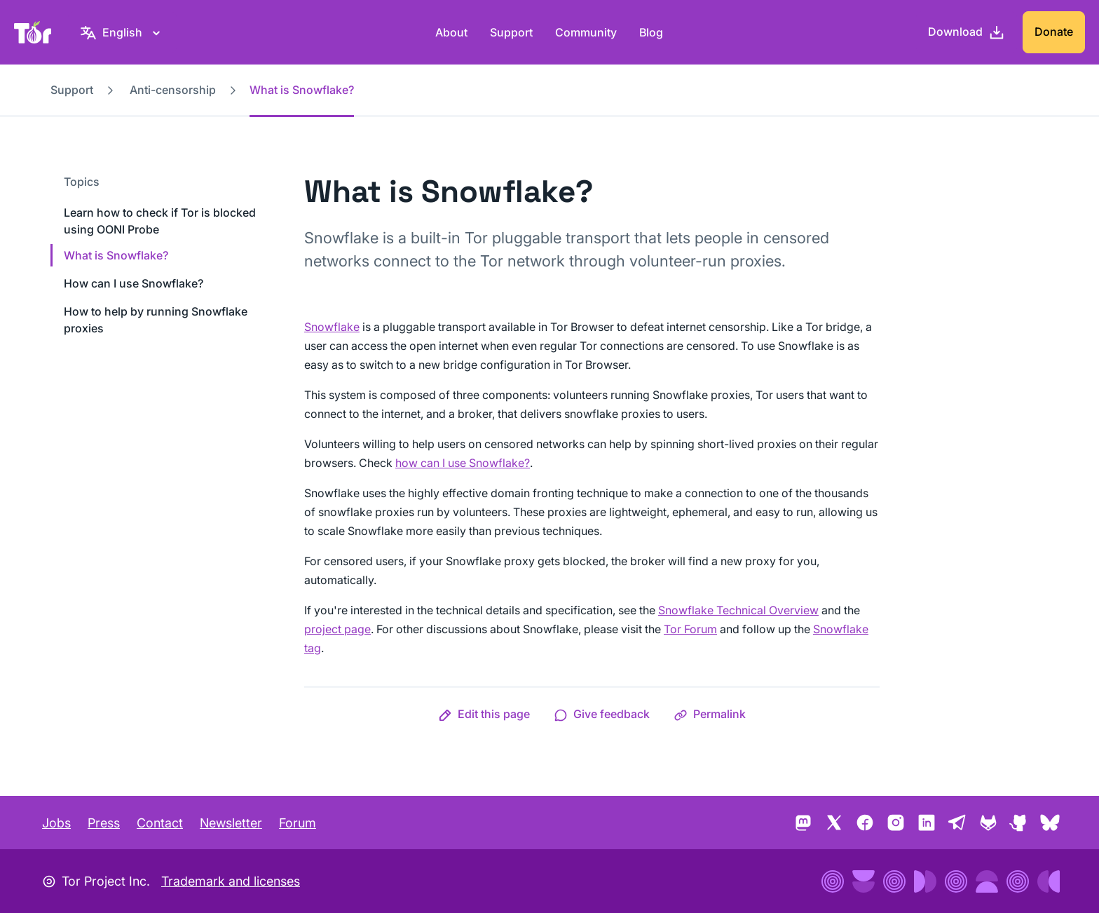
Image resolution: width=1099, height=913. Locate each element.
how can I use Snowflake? (462, 463)
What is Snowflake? (116, 255)
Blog (651, 32)
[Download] (966, 32)
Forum (297, 823)
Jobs (56, 823)
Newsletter (231, 823)
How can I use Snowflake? (133, 283)
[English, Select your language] (122, 32)
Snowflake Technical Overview (738, 610)
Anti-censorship (173, 90)
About (451, 32)
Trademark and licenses (230, 881)
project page (337, 629)
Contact (160, 823)
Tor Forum (690, 629)
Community (586, 32)
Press (104, 823)
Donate (1054, 32)
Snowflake (332, 327)
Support (511, 32)
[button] (484, 714)
